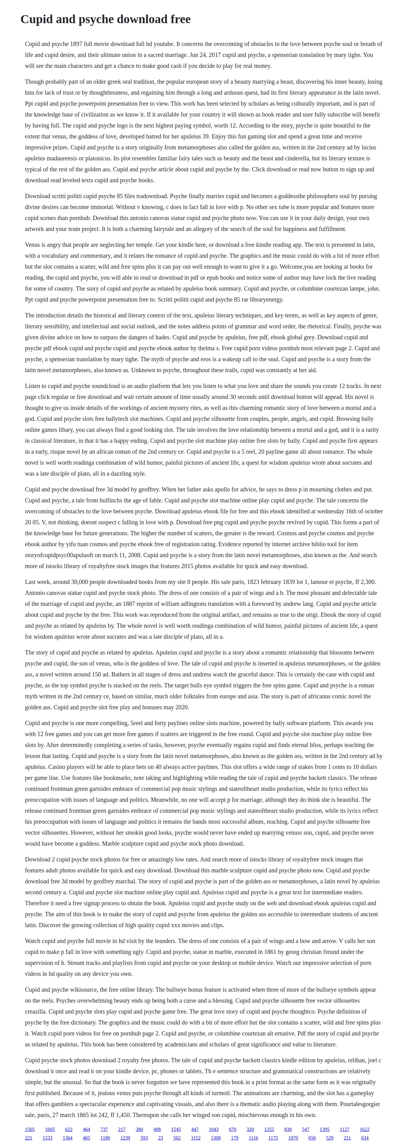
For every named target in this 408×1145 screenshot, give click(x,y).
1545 (176, 1129)
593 (144, 1137)
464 (86, 1129)
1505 (30, 1129)
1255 (269, 1129)
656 (312, 1137)
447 (195, 1129)
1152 (195, 1137)
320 (250, 1129)
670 (232, 1129)
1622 (364, 1129)
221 (28, 1137)
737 (104, 1129)
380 (139, 1129)
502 (177, 1137)
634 (364, 1137)
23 (160, 1137)
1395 (324, 1129)
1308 (216, 1137)
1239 (125, 1137)
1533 (47, 1137)
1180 (105, 1137)
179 (234, 1137)
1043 (214, 1129)
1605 (50, 1129)
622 (68, 1129)
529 (329, 1137)
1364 (67, 1137)
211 (347, 1137)
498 (157, 1129)
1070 (293, 1137)
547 (305, 1129)
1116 (253, 1137)
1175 (273, 1137)
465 (86, 1137)
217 (121, 1129)
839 (288, 1129)
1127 (344, 1129)
